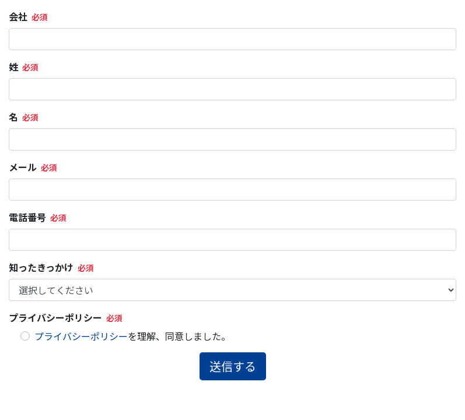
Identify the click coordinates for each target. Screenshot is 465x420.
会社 (18, 16)
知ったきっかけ (41, 267)
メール (23, 167)
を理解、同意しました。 (132, 336)
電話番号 (27, 217)
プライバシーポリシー (55, 317)
